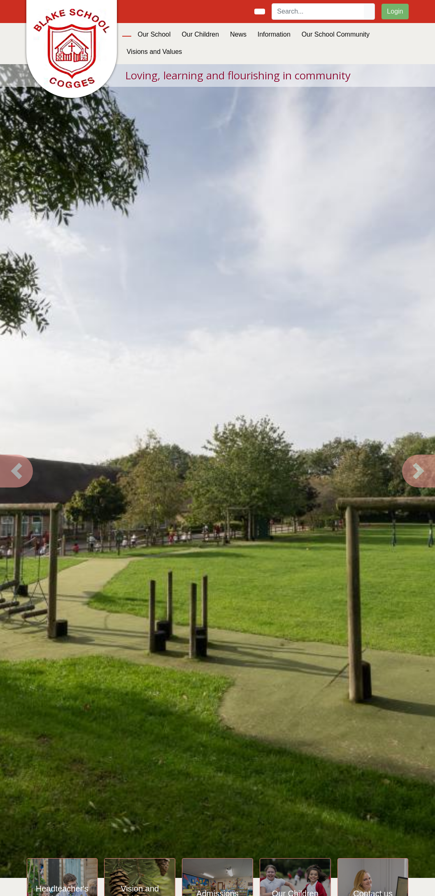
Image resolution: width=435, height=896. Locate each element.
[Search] (318, 11)
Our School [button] (154, 34)
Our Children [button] (200, 34)
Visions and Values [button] (154, 51)
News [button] (238, 34)
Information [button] (274, 34)
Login (395, 11)
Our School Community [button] (336, 34)
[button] (16, 471)
